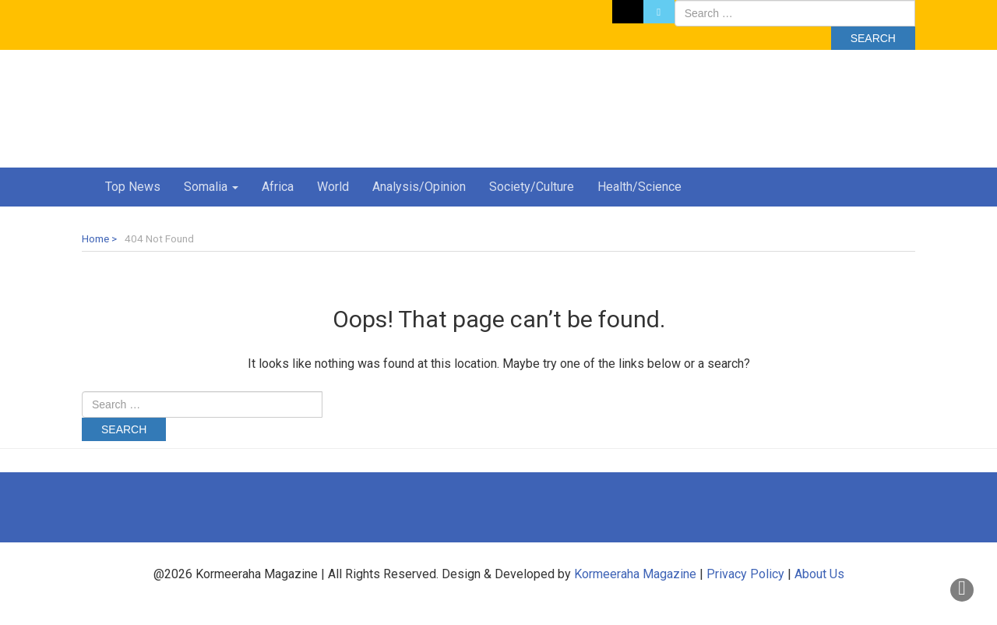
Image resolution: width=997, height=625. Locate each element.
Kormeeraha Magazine (635, 574)
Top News (132, 186)
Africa (278, 186)
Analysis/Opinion (419, 186)
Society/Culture (531, 186)
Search (873, 38)
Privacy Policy (745, 574)
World (333, 186)
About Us (819, 574)
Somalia (211, 186)
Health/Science (639, 186)
